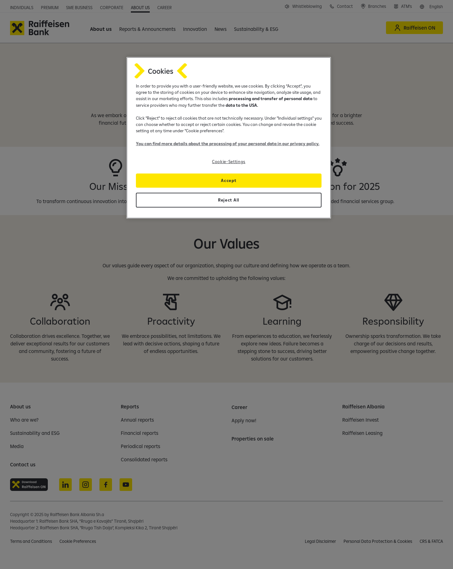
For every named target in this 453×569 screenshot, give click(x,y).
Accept (228, 180)
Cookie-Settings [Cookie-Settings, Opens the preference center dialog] (228, 161)
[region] (228, 138)
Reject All (228, 200)
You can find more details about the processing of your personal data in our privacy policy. (227, 143)
